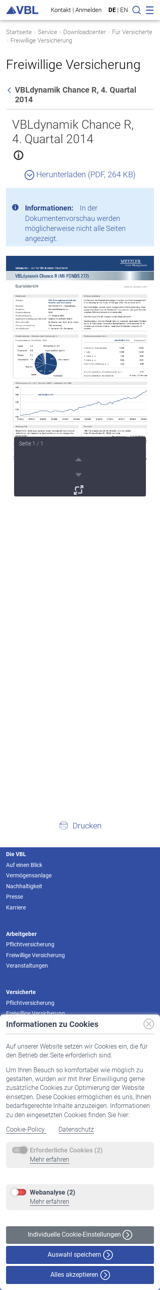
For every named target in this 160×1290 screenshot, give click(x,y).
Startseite (19, 32)
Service (47, 32)
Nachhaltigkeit (24, 886)
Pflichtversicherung (30, 944)
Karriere (16, 907)
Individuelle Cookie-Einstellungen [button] (80, 1235)
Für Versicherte (132, 32)
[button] (80, 825)
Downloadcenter (84, 32)
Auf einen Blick (24, 865)
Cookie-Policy (26, 1129)
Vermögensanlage (29, 875)
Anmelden (88, 9)
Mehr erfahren (49, 1159)
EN (124, 10)
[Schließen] (125, 197)
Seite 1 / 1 (31, 443)
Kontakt (61, 9)
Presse (14, 896)
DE (112, 10)
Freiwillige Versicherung (41, 40)
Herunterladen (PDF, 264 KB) (80, 174)
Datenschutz (76, 1129)
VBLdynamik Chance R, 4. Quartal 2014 (73, 131)
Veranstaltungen (27, 965)
